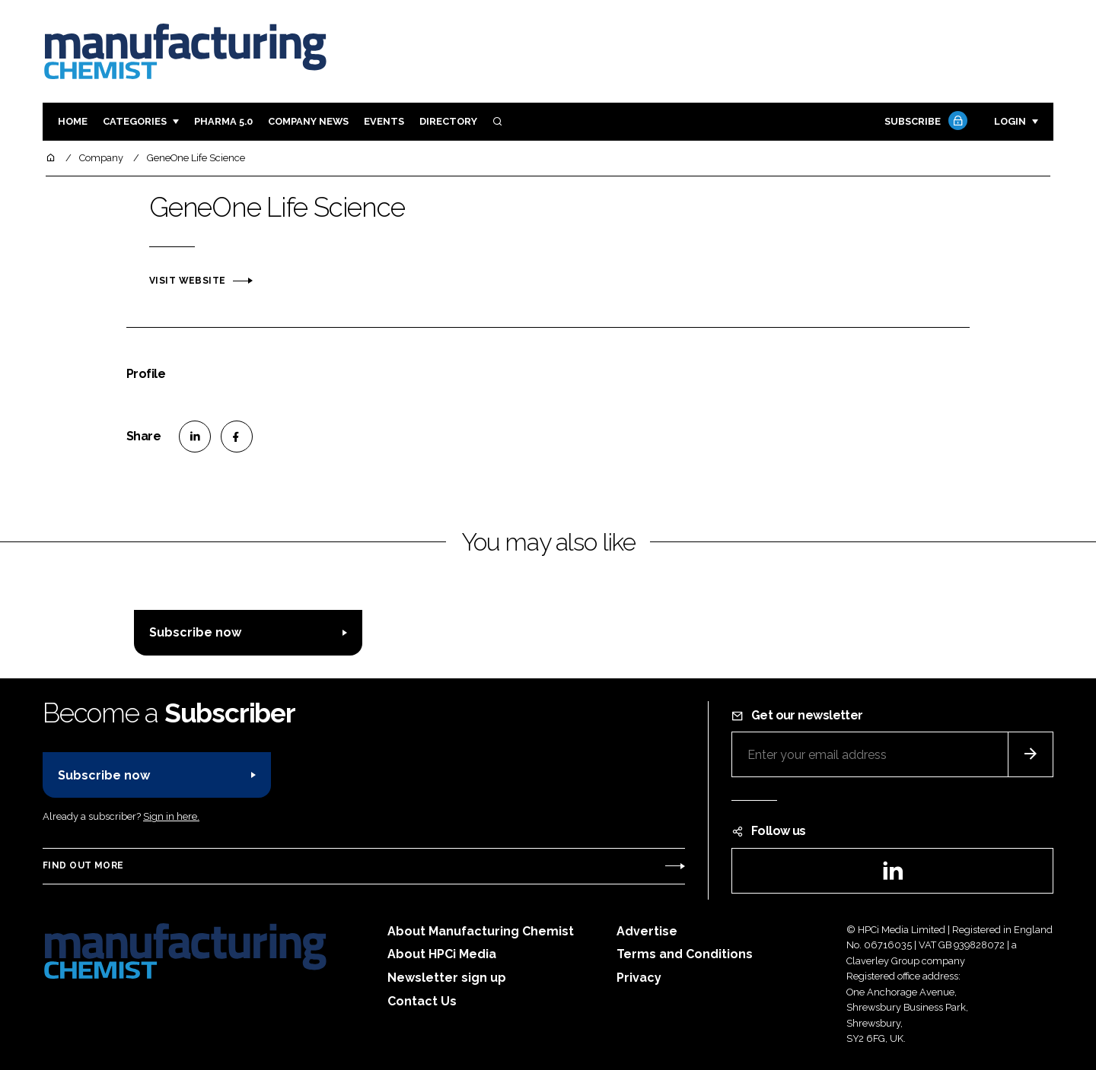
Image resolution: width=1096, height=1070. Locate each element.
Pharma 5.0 (223, 121)
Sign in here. (171, 816)
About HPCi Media (441, 954)
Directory (448, 121)
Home (73, 121)
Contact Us (422, 1001)
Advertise (646, 931)
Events (384, 121)
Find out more (83, 865)
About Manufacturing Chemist (480, 931)
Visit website (187, 280)
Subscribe (924, 122)
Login (1010, 121)
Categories (135, 121)
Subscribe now (195, 632)
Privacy (638, 977)
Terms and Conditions (684, 954)
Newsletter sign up (446, 977)
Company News (308, 121)
